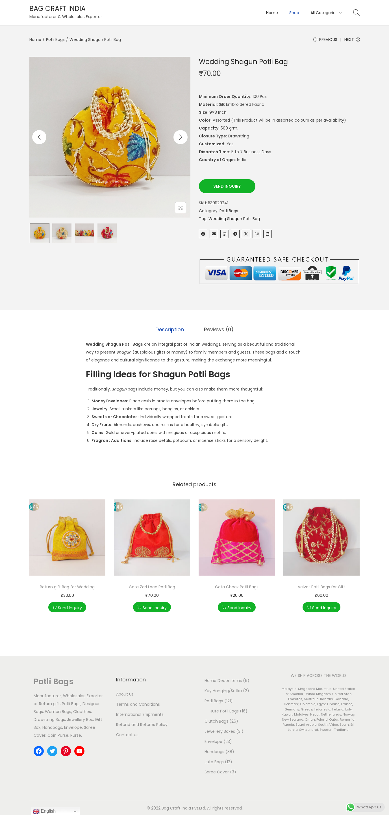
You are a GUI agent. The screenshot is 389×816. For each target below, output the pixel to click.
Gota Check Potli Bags (236, 588)
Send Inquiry (227, 187)
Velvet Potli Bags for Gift (321, 588)
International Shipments (140, 715)
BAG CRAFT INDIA (57, 8)
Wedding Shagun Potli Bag (234, 219)
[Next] (180, 138)
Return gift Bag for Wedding (67, 588)
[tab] (171, 330)
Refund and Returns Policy (142, 725)
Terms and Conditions (138, 705)
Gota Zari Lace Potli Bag (152, 588)
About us (125, 695)
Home (35, 39)
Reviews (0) (218, 330)
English (44, 811)
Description (171, 330)
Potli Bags (55, 39)
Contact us (127, 735)
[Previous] (39, 138)
